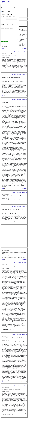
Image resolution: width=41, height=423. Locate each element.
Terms (11, 44)
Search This (24, 22)
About (5, 44)
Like (3, 48)
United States (8, 21)
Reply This (19, 51)
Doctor (2, 16)
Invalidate (24, 48)
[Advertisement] (14, 236)
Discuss (8, 11)
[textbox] (11, 16)
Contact (14, 44)
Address (3, 19)
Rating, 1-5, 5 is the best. (6, 24)
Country (3, 21)
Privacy (8, 44)
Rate (2, 11)
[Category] (9, 14)
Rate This (13, 51)
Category (3, 14)
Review (2, 26)
